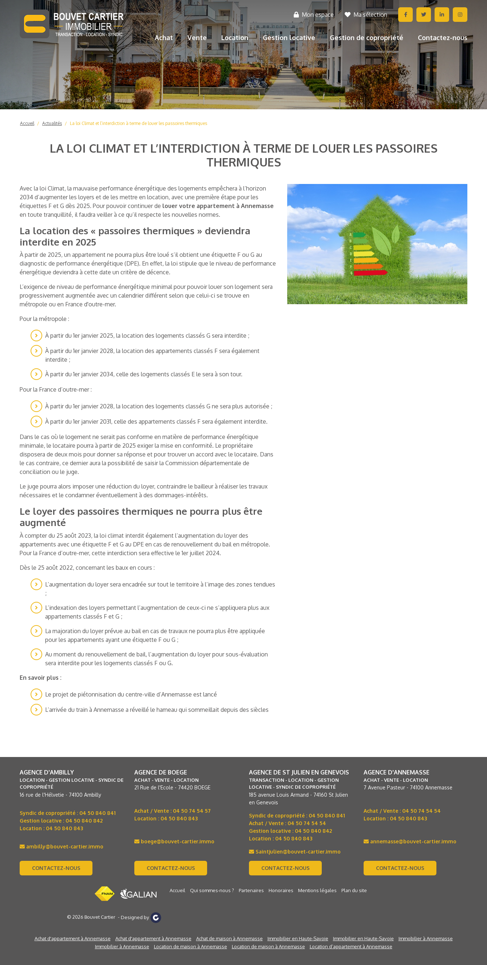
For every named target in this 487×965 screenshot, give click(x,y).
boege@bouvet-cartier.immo (174, 841)
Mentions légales (317, 890)
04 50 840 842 (84, 820)
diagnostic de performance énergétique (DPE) (79, 263)
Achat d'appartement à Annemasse (73, 938)
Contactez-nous (442, 38)
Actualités (52, 123)
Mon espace (314, 14)
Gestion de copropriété (366, 38)
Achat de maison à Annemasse (229, 938)
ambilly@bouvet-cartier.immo (61, 846)
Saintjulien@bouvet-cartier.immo (295, 851)
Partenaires (251, 890)
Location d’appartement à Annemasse (351, 946)
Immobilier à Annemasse (426, 938)
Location (234, 38)
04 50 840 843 (64, 828)
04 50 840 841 (97, 813)
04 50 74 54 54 (307, 823)
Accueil (27, 123)
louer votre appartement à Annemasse (218, 205)
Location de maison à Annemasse (190, 946)
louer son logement (234, 286)
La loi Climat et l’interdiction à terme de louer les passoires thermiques (138, 123)
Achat (164, 38)
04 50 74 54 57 (192, 811)
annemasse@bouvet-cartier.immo (410, 841)
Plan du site (354, 890)
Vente (197, 38)
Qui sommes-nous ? (212, 890)
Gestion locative (289, 38)
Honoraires (281, 890)
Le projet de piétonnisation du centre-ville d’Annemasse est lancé (131, 694)
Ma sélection (366, 14)
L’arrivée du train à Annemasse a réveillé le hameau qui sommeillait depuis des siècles (157, 709)
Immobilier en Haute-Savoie (298, 938)
